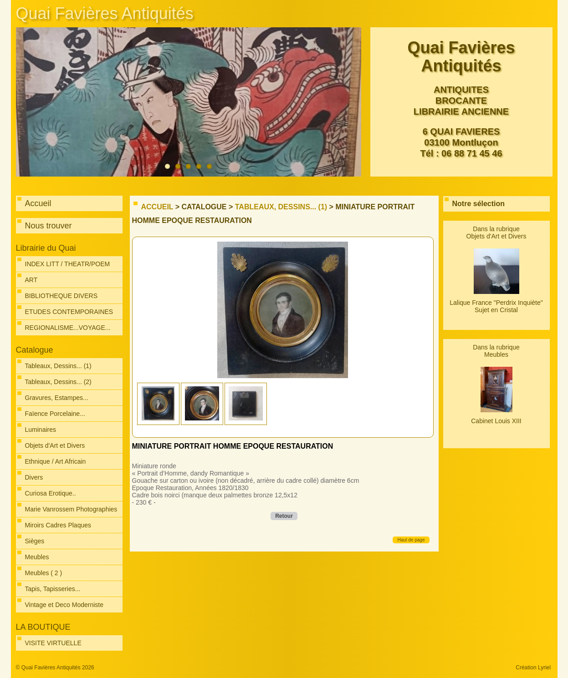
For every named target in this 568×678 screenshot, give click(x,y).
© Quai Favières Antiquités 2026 (55, 667)
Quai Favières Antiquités (105, 13)
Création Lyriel (533, 667)
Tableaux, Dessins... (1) (281, 207)
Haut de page (411, 539)
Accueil (157, 207)
